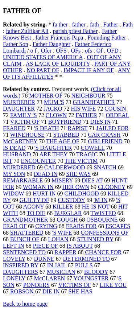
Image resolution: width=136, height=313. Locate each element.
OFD (113, 51)
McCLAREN (49, 278)
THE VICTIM (81, 161)
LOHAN (58, 239)
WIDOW (13, 193)
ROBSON (22, 291)
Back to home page (25, 304)
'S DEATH (46, 128)
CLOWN (56, 115)
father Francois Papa (59, 37)
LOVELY (14, 259)
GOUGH (67, 220)
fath (94, 24)
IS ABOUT (80, 246)
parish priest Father (75, 31)
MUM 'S (54, 102)
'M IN (100, 200)
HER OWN (75, 187)
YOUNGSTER (91, 278)
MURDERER (19, 102)
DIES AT (92, 180)
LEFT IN (13, 246)
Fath (128, 24)
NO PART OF (42, 70)
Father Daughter (51, 44)
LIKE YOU (113, 285)
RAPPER (65, 252)
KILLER (63, 206)
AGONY (33, 206)
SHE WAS (78, 174)
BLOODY (96, 272)
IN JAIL (56, 265)
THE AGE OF (62, 141)
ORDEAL (117, 115)
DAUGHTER (19, 109)
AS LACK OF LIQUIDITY (58, 64)
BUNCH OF (24, 239)
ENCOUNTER (38, 161)
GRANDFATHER (94, 102)
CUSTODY (71, 200)
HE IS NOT (96, 206)
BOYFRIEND (65, 122)
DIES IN (100, 122)
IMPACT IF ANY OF (88, 70)
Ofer (46, 51)
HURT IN (44, 193)
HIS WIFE (83, 109)
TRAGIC (87, 154)
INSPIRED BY (20, 265)
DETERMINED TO (86, 259)
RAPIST (77, 128)
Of (99, 51)
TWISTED (103, 213)
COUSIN (115, 109)
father (79, 24)
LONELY (14, 278)
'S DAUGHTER (53, 148)
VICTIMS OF (74, 285)
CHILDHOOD (82, 193)
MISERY (62, 180)
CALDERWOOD (64, 167)
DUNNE (44, 259)
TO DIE (35, 213)
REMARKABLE (23, 180)
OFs (76, 51)
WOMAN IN (38, 187)
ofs (88, 51)
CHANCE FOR (103, 252)
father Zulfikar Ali (27, 31)
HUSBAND (17, 154)
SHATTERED (27, 233)
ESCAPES (118, 226)
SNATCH (105, 167)
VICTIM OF (25, 122)
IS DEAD (14, 148)
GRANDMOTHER (25, 220)
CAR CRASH (104, 135)
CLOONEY (111, 187)
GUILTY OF (34, 200)
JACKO (53, 109)
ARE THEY (53, 154)
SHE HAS (80, 291)
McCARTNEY (20, 141)
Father (110, 24)
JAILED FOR (112, 128)
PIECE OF (45, 246)
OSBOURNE (102, 220)
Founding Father (106, 37)
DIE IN (51, 291)
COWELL (92, 148)
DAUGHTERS (20, 272)
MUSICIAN (61, 272)
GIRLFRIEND (105, 141)
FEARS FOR (81, 226)
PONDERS (36, 285)
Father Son (15, 44)
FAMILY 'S (23, 115)
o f (33, 51)
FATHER (86, 115)
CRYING (46, 226)
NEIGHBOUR (88, 95)
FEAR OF (14, 226)
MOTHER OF (45, 95)
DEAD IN (45, 174)
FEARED (14, 128)
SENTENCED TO (24, 252)
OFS (61, 51)
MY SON (14, 174)
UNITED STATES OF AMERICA (43, 57)
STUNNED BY (95, 239)
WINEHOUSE (27, 135)
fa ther (60, 24)
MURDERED (19, 167)
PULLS (84, 265)
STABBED (66, 135)
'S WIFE (62, 233)
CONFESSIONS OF (104, 233)
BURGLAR (68, 213)
